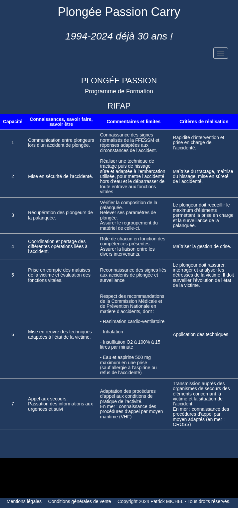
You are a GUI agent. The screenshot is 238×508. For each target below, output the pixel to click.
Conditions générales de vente (79, 501)
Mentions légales (24, 501)
